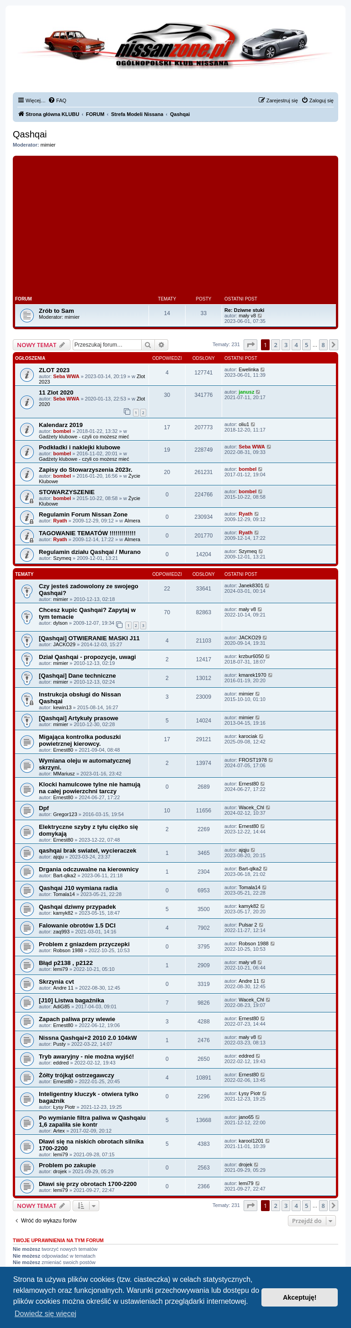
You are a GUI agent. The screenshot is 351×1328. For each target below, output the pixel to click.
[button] (250, 344)
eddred (61, 1062)
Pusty (59, 1044)
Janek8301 (251, 585)
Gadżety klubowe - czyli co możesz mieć (84, 436)
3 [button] (285, 345)
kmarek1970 (252, 675)
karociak (248, 736)
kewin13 (62, 707)
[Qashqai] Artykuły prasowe (78, 718)
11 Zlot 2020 (56, 392)
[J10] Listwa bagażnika (71, 1000)
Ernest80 (63, 750)
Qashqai (30, 134)
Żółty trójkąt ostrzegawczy (76, 1075)
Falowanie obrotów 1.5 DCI (77, 925)
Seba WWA (66, 376)
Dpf (44, 808)
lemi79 (60, 969)
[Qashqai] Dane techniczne (77, 675)
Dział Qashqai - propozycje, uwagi (87, 656)
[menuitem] (57, 100)
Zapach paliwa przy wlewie (77, 1019)
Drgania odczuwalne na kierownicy (88, 869)
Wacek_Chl (251, 807)
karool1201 (251, 1141)
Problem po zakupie (67, 1165)
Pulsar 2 (248, 924)
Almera (132, 520)
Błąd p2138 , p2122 (66, 962)
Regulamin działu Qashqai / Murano (90, 551)
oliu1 (244, 424)
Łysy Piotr (64, 1107)
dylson (60, 623)
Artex (59, 1130)
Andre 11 (63, 988)
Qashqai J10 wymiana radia (78, 888)
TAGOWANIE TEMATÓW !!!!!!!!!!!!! (87, 533)
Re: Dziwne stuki (244, 310)
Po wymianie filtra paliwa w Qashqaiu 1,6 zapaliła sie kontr (92, 1121)
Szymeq (62, 558)
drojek (60, 1171)
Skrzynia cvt (56, 981)
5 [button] (306, 345)
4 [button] (296, 345)
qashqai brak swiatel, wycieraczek (87, 850)
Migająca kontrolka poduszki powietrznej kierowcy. (80, 740)
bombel (62, 431)
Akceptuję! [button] (300, 1297)
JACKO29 (64, 644)
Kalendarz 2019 (61, 425)
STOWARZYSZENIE (67, 492)
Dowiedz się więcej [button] (45, 1313)
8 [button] (323, 345)
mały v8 (247, 315)
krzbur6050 (251, 656)
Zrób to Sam (56, 310)
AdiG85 (61, 1006)
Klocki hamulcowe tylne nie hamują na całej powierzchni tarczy (89, 788)
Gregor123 (65, 814)
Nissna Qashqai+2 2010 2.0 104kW (88, 1037)
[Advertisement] (175, 226)
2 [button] (275, 345)
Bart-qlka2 (64, 875)
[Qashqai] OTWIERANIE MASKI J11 (89, 638)
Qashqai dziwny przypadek (77, 906)
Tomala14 (64, 894)
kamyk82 (63, 913)
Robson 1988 (68, 950)
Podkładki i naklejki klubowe (79, 447)
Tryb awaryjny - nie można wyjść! (86, 1056)
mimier (48, 145)
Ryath (60, 520)
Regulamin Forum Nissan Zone (83, 514)
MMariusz (64, 773)
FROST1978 (253, 760)
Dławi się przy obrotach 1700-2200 (88, 1183)
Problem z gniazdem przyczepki (84, 944)
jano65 (246, 1117)
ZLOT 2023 (54, 370)
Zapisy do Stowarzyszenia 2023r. (86, 469)
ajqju (58, 856)
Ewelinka (249, 369)
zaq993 (61, 931)
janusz (246, 392)
